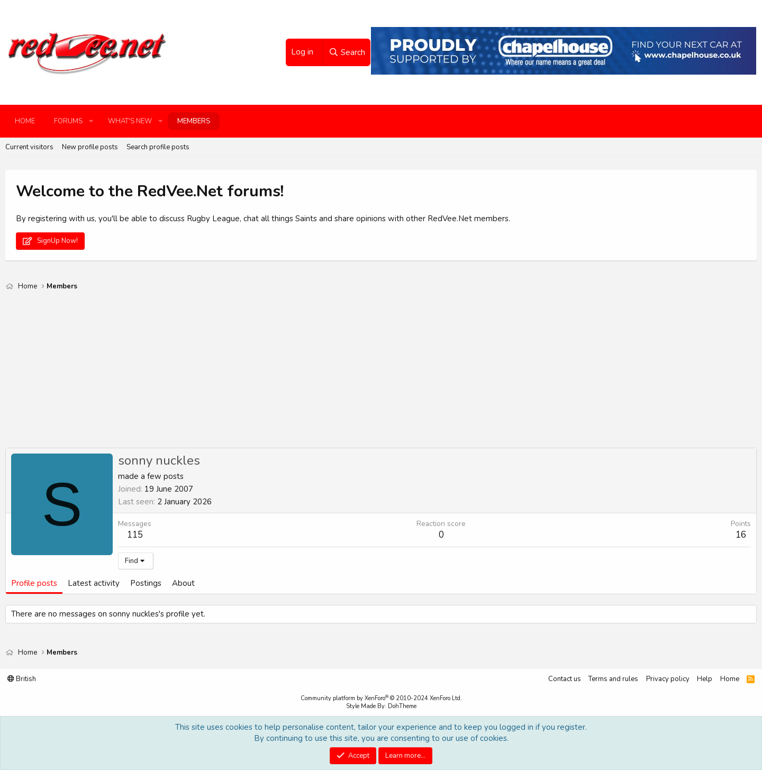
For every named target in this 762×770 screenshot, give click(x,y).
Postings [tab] (145, 583)
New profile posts (90, 147)
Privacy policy (668, 679)
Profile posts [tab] (34, 583)
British (21, 679)
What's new (130, 121)
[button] (91, 121)
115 (135, 535)
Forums (68, 121)
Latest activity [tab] (94, 583)
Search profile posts (157, 147)
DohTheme (402, 706)
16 (741, 535)
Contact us (564, 679)
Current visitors (29, 147)
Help (704, 679)
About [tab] (183, 583)
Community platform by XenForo (381, 698)
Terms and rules (613, 679)
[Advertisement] (322, 374)
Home (25, 121)
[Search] (346, 52)
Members (193, 121)
